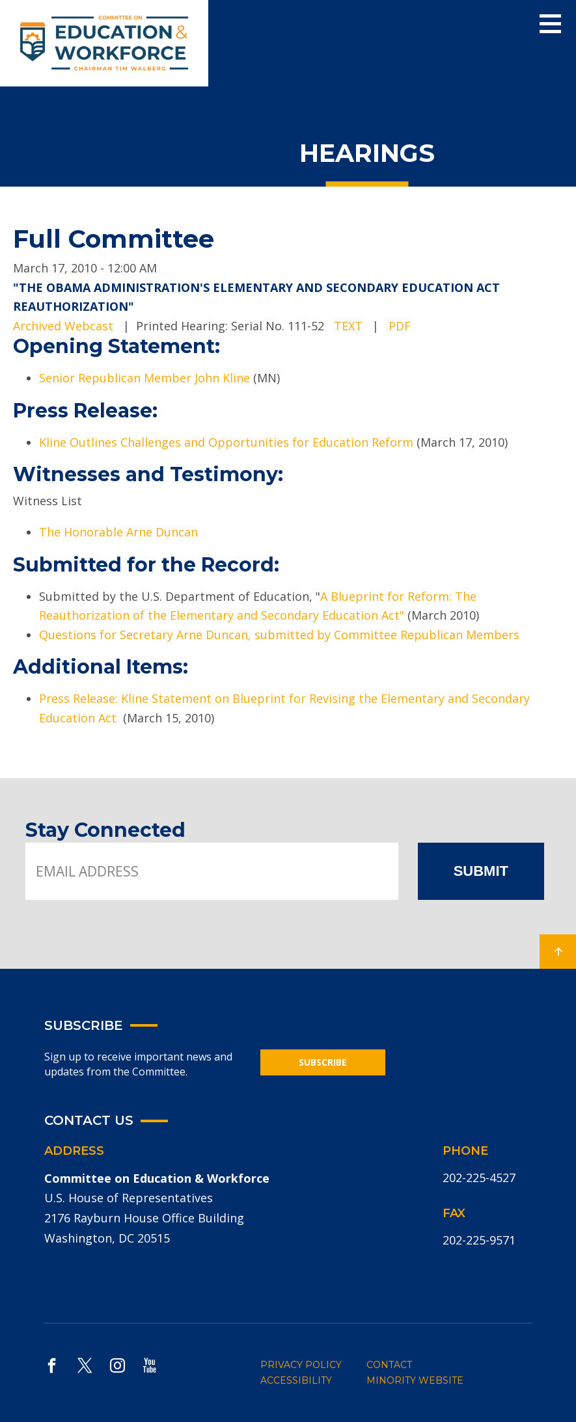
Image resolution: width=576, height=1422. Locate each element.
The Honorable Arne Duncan (118, 532)
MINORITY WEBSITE (414, 1380)
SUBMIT (481, 871)
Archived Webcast (63, 326)
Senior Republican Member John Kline (146, 378)
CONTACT (389, 1365)
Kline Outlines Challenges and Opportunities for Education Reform (226, 442)
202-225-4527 (479, 1177)
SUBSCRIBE (323, 1062)
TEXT (348, 326)
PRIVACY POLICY (301, 1365)
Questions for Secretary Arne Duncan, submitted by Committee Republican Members (281, 634)
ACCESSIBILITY (296, 1380)
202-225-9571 (479, 1240)
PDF (400, 326)
